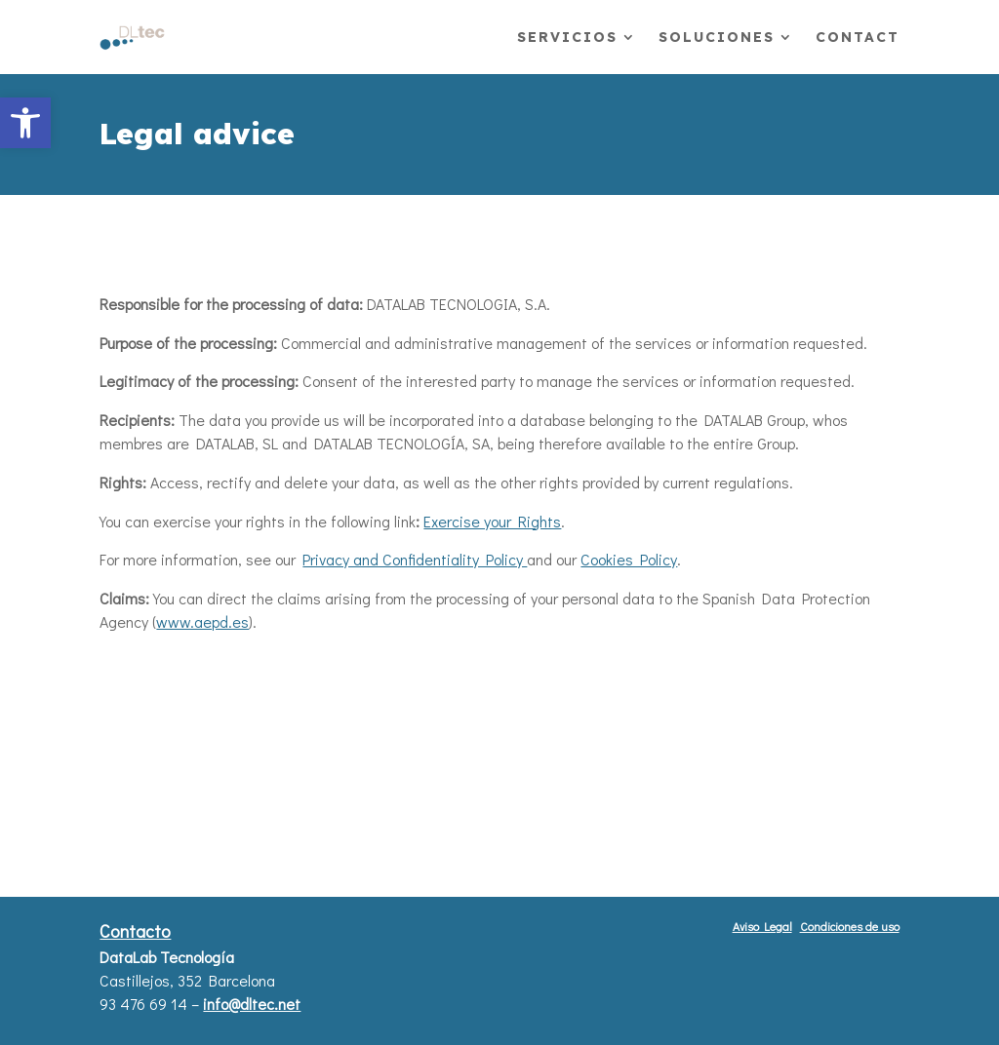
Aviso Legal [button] (762, 926)
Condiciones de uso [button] (849, 926)
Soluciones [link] (717, 37)
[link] (25, 122)
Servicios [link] (567, 37)
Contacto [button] (135, 931)
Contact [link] (857, 37)
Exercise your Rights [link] (492, 521)
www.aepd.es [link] (202, 621)
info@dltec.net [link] (251, 1003)
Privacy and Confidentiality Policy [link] (414, 559)
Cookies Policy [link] (628, 559)
